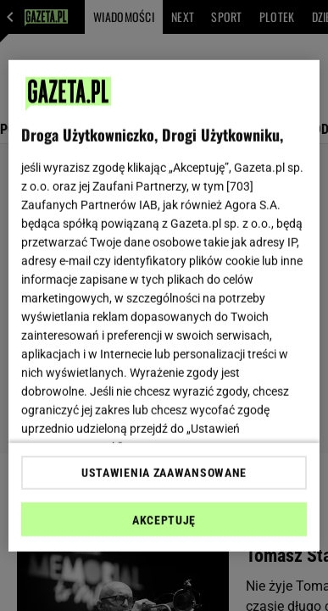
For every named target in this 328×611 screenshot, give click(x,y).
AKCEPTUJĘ (164, 520)
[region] (164, 305)
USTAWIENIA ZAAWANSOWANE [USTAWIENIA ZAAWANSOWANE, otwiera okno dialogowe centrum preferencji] (164, 473)
